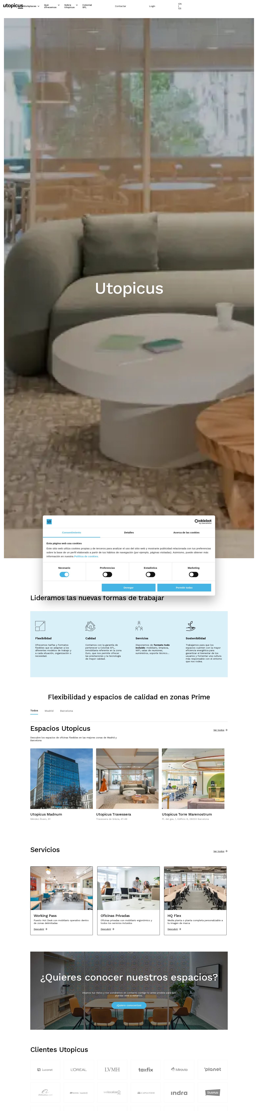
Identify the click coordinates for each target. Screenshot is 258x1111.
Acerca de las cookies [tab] (178, 532)
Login (220, 5)
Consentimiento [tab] (79, 532)
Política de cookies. (147, 556)
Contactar (188, 5)
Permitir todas (176, 587)
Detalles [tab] (129, 532)
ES (253, 5)
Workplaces (54, 5)
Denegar (128, 587)
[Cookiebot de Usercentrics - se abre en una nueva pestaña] (185, 521)
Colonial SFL (127, 5)
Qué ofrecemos (78, 5)
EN (248, 5)
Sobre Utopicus (104, 5)
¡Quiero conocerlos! (129, 1005)
